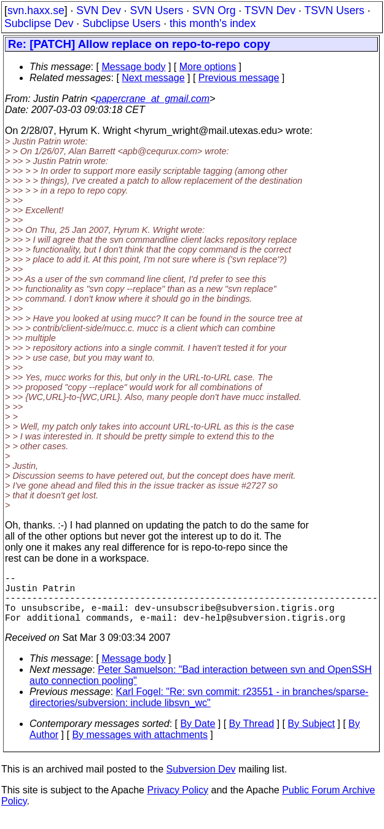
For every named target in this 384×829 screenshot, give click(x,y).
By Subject (311, 736)
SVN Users (156, 10)
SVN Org (213, 10)
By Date (197, 736)
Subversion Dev (201, 781)
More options (208, 66)
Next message (153, 78)
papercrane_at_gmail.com (153, 98)
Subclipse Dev (38, 23)
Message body (133, 66)
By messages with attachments (140, 747)
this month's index (213, 23)
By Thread (252, 736)
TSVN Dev (270, 10)
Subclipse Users (121, 23)
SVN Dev (98, 10)
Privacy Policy (177, 802)
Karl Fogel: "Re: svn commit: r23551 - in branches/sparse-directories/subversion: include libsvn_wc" (199, 709)
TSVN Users (334, 10)
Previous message (239, 78)
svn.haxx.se (36, 10)
